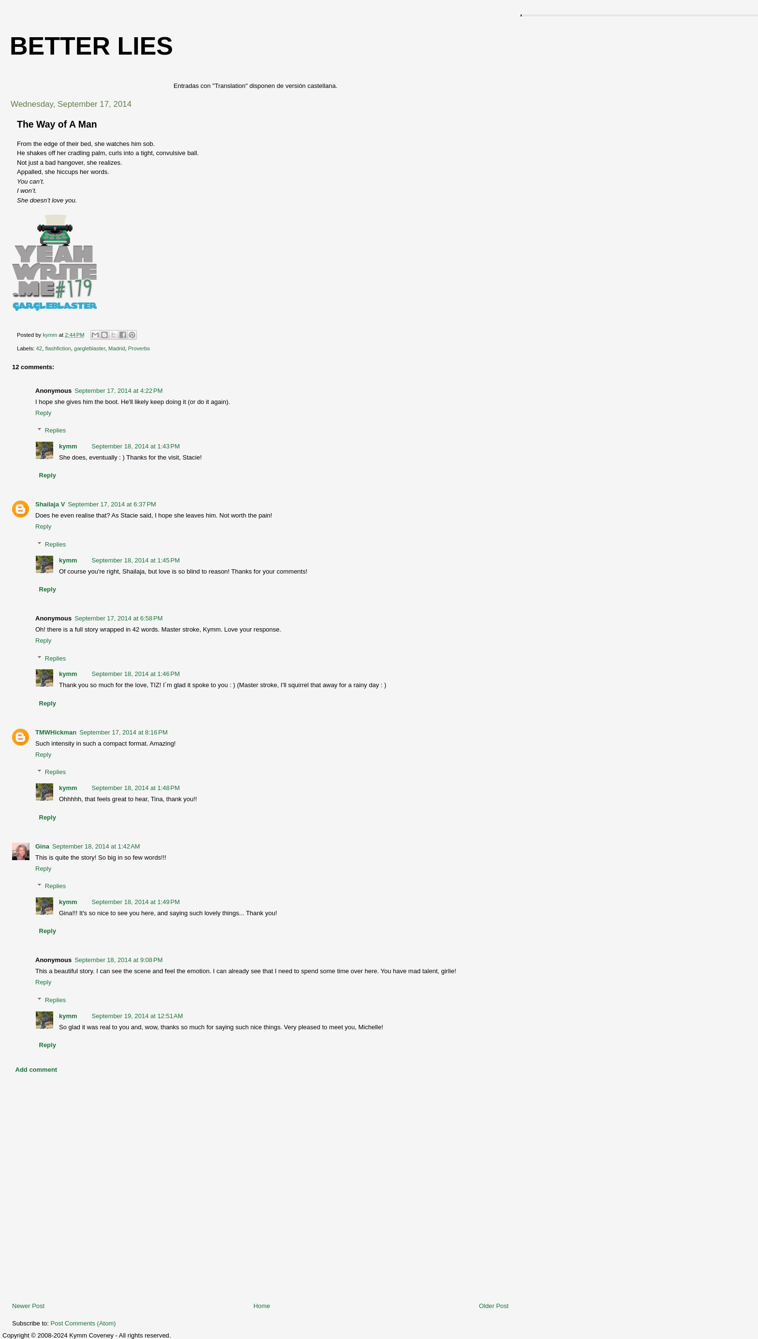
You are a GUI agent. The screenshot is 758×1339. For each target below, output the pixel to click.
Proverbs (139, 348)
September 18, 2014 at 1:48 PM (136, 788)
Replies (55, 430)
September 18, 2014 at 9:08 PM (118, 960)
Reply (43, 413)
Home (261, 1306)
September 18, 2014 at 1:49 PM (136, 902)
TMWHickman (55, 732)
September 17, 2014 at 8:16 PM (123, 732)
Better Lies (91, 46)
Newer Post (28, 1306)
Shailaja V (50, 504)
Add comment (36, 1069)
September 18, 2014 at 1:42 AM (96, 846)
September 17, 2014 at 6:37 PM (112, 504)
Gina (42, 846)
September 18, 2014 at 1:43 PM (136, 446)
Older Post (494, 1306)
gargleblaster (89, 348)
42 (39, 348)
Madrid (116, 348)
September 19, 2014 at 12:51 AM (137, 1016)
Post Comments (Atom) (83, 1323)
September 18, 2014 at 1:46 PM (136, 673)
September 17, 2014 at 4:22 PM (118, 390)
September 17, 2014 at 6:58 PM (118, 618)
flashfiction (58, 348)
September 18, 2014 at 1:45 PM (136, 560)
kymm (68, 446)
